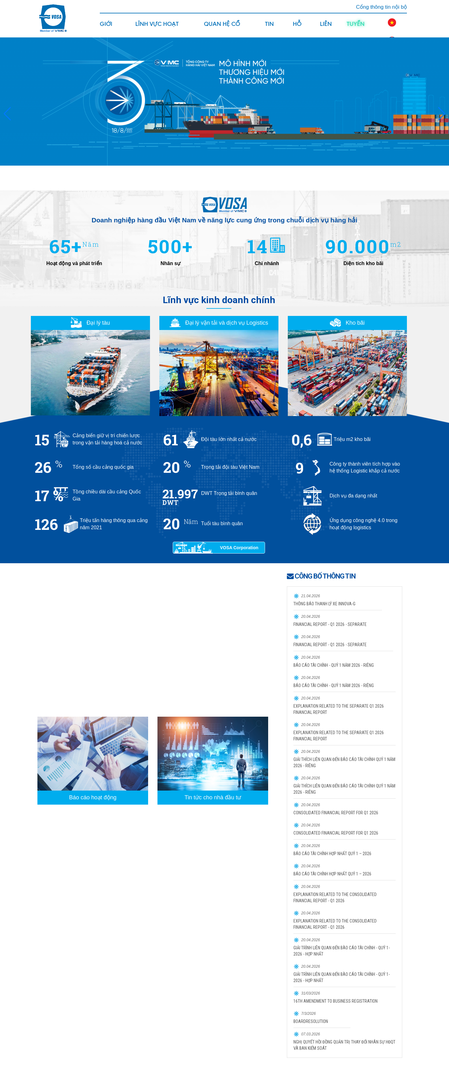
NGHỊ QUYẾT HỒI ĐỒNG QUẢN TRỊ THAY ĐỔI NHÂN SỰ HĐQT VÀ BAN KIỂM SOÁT (344, 1045)
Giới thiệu (107, 28)
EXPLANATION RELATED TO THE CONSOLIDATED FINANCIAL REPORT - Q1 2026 (335, 897)
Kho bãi (347, 323)
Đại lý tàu (90, 323)
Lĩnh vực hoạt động (157, 28)
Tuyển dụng (356, 28)
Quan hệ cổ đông (222, 28)
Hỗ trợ (298, 28)
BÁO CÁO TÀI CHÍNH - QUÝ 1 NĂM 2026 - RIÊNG (333, 665)
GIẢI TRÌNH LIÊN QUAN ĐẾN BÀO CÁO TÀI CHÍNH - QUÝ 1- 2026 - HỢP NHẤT (341, 951)
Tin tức (270, 28)
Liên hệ (326, 28)
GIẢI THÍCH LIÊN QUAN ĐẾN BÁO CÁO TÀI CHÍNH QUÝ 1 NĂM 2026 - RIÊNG (344, 762)
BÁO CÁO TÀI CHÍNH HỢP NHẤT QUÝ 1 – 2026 (332, 853)
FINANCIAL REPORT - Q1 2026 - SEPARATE (330, 624)
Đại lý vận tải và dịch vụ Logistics (219, 323)
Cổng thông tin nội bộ (381, 7)
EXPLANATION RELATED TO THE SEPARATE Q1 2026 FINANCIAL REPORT (338, 709)
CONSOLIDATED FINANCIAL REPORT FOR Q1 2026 (335, 812)
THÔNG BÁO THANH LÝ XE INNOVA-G (324, 603)
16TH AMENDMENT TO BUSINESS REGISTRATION (335, 1001)
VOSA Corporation (239, 547)
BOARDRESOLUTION (310, 1021)
